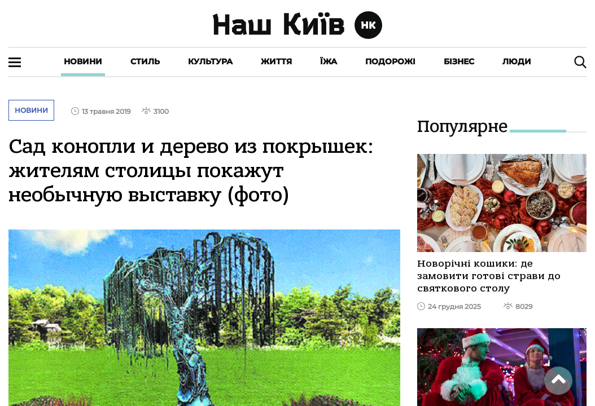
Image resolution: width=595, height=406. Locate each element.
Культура (210, 61)
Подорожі (390, 61)
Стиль (145, 61)
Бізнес (459, 61)
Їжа (328, 61)
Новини (83, 61)
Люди (516, 61)
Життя (276, 61)
